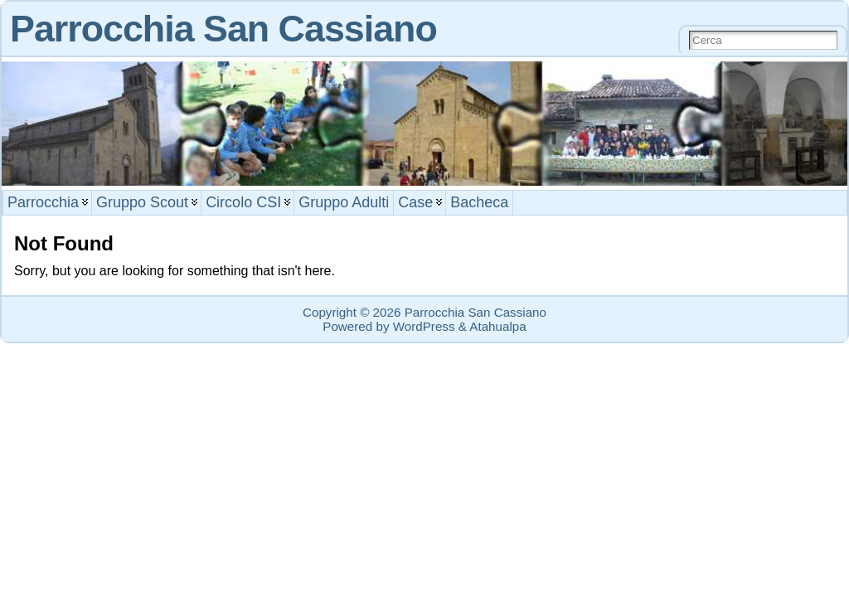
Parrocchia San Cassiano (223, 28)
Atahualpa (497, 326)
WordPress (424, 326)
